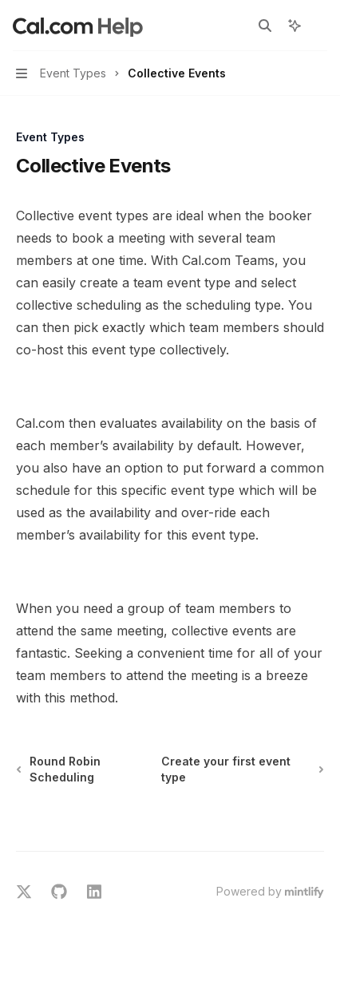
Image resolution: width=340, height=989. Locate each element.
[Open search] (265, 25)
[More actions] (319, 25)
